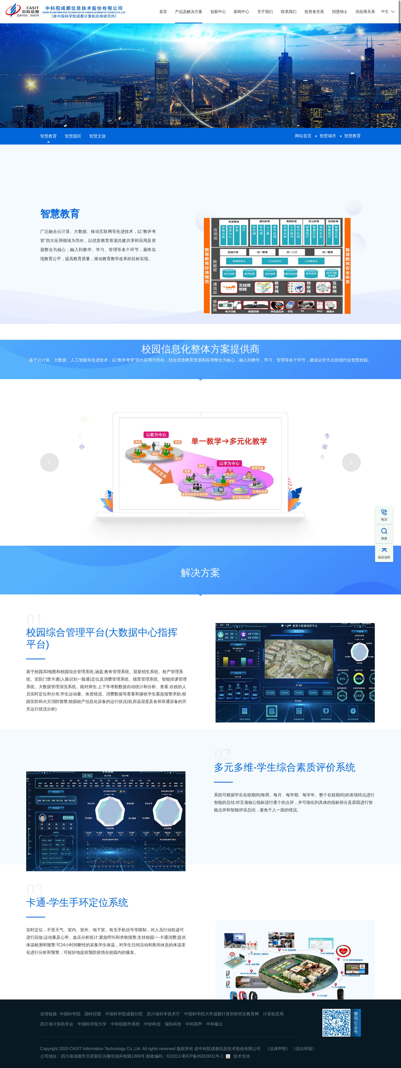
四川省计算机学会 (56, 1024)
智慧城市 (328, 136)
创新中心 (218, 11)
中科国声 (193, 1024)
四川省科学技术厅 (163, 1014)
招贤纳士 (340, 11)
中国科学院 (70, 1014)
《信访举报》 (303, 1048)
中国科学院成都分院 (124, 1014)
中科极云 (214, 1024)
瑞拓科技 (173, 1024)
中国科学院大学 (92, 1024)
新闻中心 (241, 11)
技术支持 (241, 1056)
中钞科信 (152, 1024)
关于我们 (265, 11)
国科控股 (93, 1014)
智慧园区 (73, 136)
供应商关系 (365, 11)
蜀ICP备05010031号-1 (202, 1056)
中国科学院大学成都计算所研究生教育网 (221, 1014)
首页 (163, 11)
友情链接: (49, 1014)
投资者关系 (314, 11)
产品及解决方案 (188, 11)
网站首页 (303, 136)
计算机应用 (273, 1014)
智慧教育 (48, 136)
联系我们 (288, 11)
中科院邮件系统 (125, 1024)
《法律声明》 (277, 1048)
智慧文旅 (97, 136)
